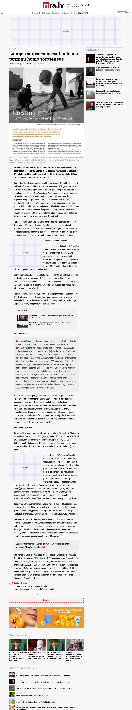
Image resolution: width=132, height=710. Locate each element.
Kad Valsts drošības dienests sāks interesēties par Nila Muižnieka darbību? (36, 655)
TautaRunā (55, 13)
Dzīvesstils (46, 13)
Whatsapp (45, 589)
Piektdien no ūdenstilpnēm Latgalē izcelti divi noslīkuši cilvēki (43, 682)
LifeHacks (65, 13)
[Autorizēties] (130, 13)
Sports (73, 13)
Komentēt (46, 600)
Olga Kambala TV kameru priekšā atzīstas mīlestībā (108, 69)
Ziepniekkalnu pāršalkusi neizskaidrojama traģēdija (108, 92)
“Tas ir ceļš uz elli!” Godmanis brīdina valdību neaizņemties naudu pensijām (109, 104)
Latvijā (15, 49)
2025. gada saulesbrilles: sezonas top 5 (32, 695)
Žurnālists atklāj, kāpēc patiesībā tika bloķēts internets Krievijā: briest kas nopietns (50, 323)
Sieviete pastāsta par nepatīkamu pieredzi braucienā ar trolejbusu (43, 675)
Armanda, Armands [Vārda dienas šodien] (72, 6)
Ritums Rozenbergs (15, 64)
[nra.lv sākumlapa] (53, 5)
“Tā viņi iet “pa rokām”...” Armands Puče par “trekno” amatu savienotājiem (51, 316)
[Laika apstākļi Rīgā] (85, 5)
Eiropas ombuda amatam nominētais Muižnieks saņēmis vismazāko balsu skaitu (74, 656)
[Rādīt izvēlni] (2, 13)
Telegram (34, 589)
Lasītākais (92, 49)
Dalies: (38, 594)
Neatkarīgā (36, 13)
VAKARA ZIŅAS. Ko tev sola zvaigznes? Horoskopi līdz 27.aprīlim (44, 689)
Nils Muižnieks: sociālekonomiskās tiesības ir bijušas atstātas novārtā (55, 655)
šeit (44, 547)
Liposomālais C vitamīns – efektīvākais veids (35, 702)
